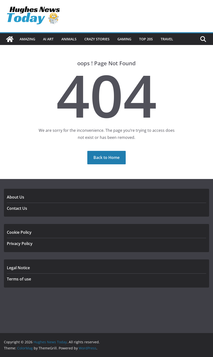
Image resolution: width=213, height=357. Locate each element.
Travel (167, 39)
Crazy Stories (97, 39)
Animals (69, 39)
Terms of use (19, 279)
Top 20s (146, 39)
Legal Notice (18, 267)
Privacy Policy (20, 243)
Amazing (27, 39)
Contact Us (17, 208)
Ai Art (48, 39)
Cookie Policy (19, 232)
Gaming (124, 39)
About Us (15, 197)
